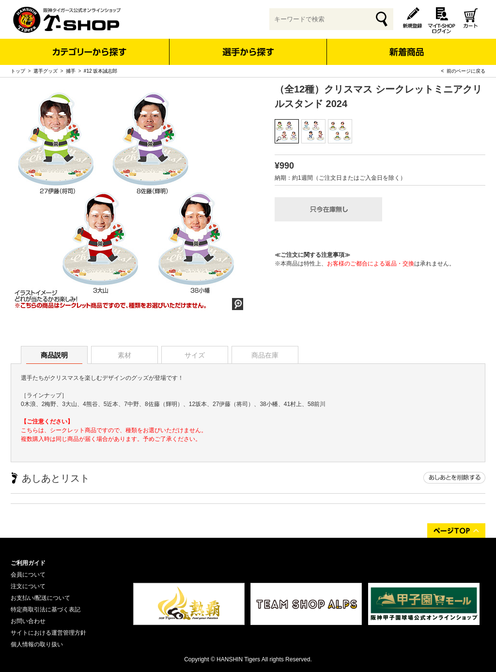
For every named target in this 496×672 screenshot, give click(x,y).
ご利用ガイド (28, 563)
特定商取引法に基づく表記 (45, 609)
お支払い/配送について (40, 597)
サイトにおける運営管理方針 (48, 632)
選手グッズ (45, 71)
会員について (28, 574)
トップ (18, 71)
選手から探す (248, 52)
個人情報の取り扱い (37, 644)
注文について (28, 586)
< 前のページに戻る (463, 71)
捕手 (71, 71)
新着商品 (406, 45)
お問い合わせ (28, 621)
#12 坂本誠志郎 (100, 71)
